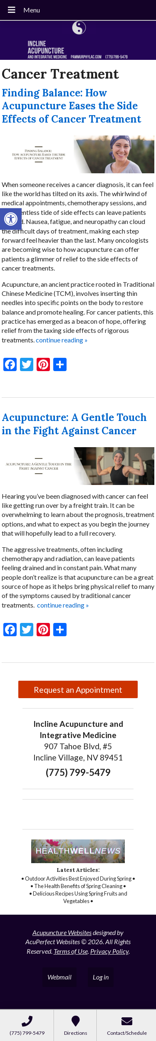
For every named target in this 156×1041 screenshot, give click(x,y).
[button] (11, 219)
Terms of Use (71, 951)
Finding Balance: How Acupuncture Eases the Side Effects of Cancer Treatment (71, 105)
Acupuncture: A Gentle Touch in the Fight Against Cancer (74, 424)
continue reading (62, 340)
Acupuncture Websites (62, 932)
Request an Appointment (78, 689)
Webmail (59, 977)
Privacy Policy (109, 951)
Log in (101, 977)
